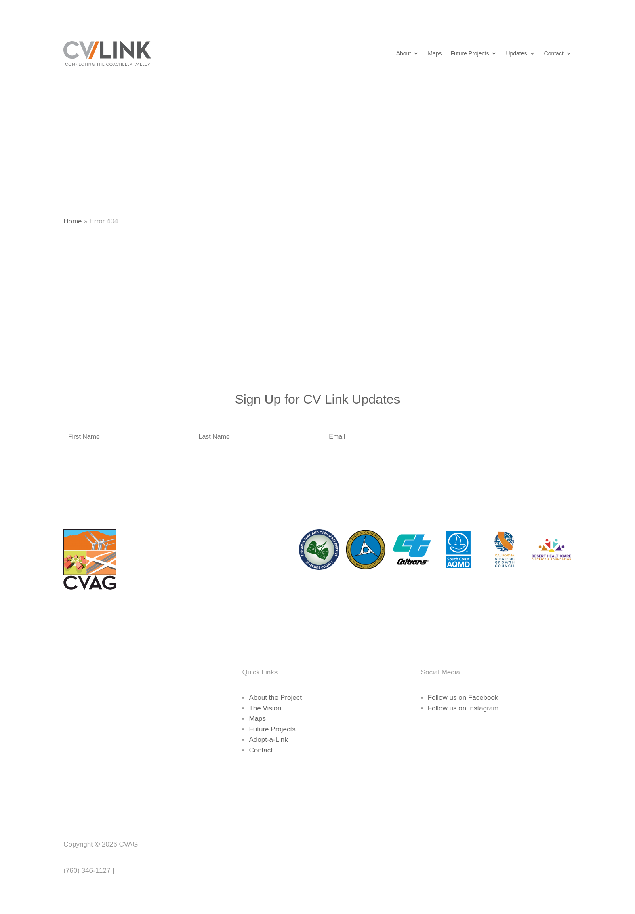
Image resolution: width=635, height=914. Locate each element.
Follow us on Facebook (463, 697)
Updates (516, 53)
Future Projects (469, 53)
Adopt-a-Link (268, 739)
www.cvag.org (137, 870)
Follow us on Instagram (463, 708)
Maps (435, 53)
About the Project (275, 697)
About (403, 53)
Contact (554, 53)
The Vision (265, 708)
